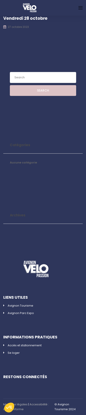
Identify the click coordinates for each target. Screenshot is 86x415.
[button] (9, 407)
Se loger (14, 353)
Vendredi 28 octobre (25, 18)
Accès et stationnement (25, 345)
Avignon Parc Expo (21, 313)
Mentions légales (15, 404)
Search (43, 90)
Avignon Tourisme (20, 306)
